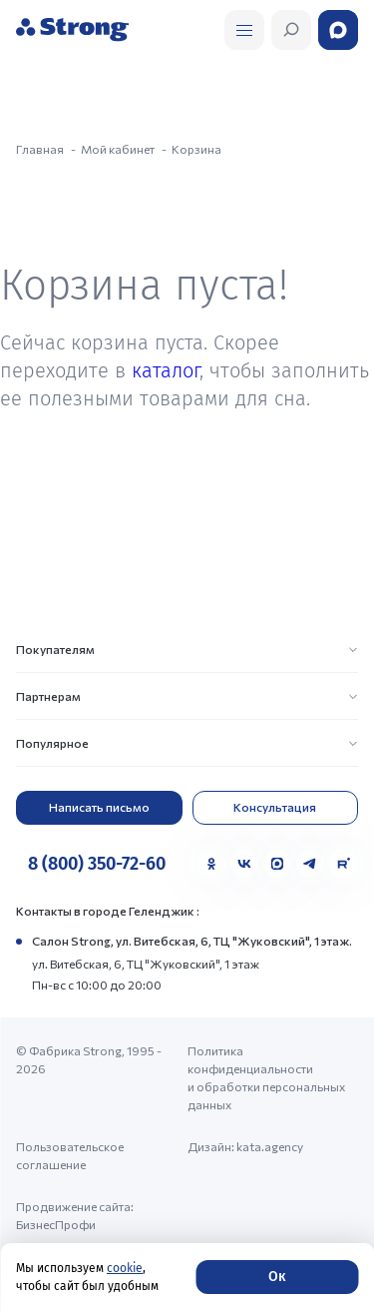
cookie (125, 1268)
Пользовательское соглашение (70, 1155)
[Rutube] (343, 864)
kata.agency (269, 1146)
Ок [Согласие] (276, 1276)
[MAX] (277, 864)
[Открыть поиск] (244, 30)
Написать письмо (99, 807)
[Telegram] (310, 864)
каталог (165, 370)
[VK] (244, 864)
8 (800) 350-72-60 (97, 864)
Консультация (274, 807)
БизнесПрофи (56, 1224)
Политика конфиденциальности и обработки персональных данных (266, 1077)
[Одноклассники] (211, 864)
